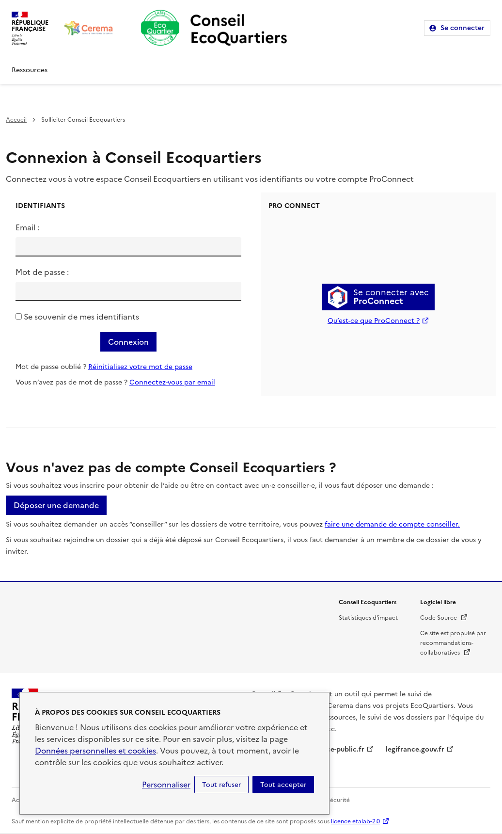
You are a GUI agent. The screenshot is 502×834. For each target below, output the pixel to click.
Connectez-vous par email (172, 382)
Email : (27, 227)
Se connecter (462, 28)
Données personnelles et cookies (95, 750)
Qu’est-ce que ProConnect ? (374, 321)
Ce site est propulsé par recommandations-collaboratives (453, 643)
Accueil (16, 119)
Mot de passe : (42, 272)
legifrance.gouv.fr (415, 749)
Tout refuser (221, 784)
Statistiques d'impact (368, 617)
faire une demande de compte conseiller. (392, 524)
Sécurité (338, 800)
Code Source (444, 617)
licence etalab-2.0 (355, 821)
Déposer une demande (56, 505)
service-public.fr (337, 749)
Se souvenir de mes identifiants (81, 316)
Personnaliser (166, 784)
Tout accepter (283, 784)
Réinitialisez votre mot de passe (140, 367)
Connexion (128, 342)
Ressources (29, 70)
